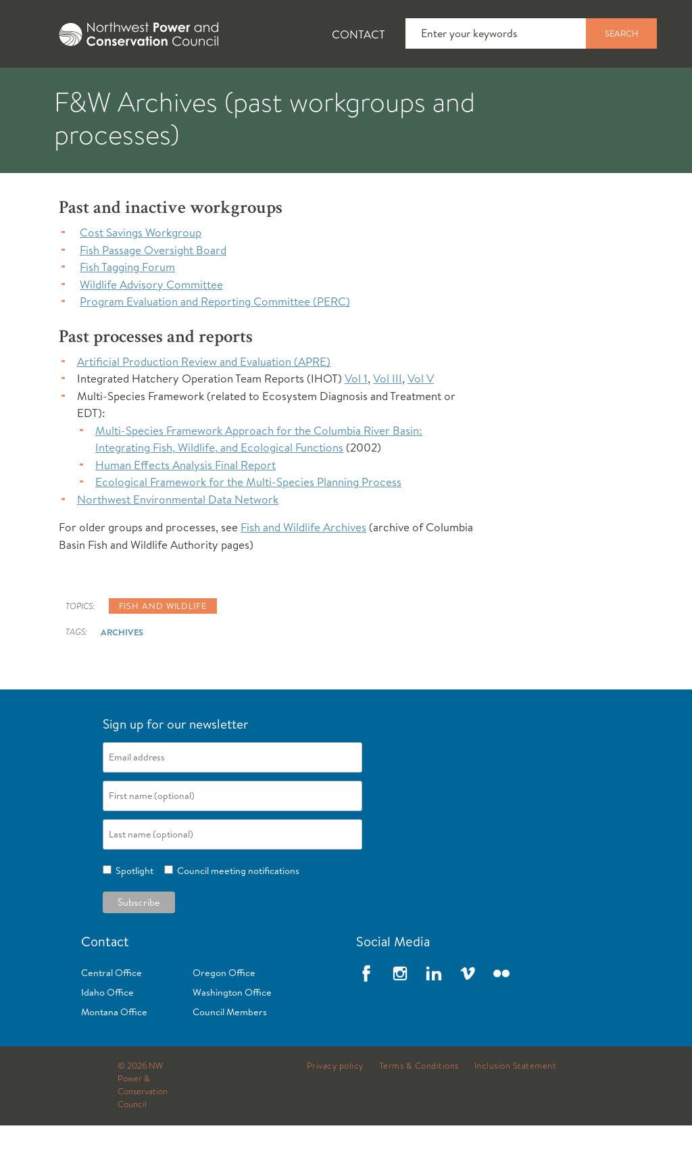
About (51, 88)
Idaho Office (107, 1033)
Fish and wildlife (163, 646)
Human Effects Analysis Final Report (185, 505)
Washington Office (232, 1033)
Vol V (420, 419)
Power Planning (379, 88)
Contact (358, 34)
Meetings (496, 88)
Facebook (366, 1014)
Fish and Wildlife (240, 88)
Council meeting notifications (236, 911)
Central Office (111, 1013)
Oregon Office (224, 1013)
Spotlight (132, 911)
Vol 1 (356, 419)
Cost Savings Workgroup (140, 273)
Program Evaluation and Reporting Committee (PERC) (215, 341)
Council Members (230, 1052)
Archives (122, 672)
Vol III (387, 419)
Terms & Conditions (419, 1106)
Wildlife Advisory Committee (151, 325)
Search (622, 33)
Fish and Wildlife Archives (303, 567)
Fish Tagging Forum (127, 307)
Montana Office (114, 1052)
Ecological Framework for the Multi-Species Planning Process (248, 522)
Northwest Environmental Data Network (177, 540)
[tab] (41, 88)
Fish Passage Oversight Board (153, 290)
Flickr (501, 1014)
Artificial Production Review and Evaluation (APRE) (203, 402)
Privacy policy (335, 1106)
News (130, 88)
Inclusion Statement (515, 1106)
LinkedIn (434, 1014)
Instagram (400, 1014)
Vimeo (468, 1014)
